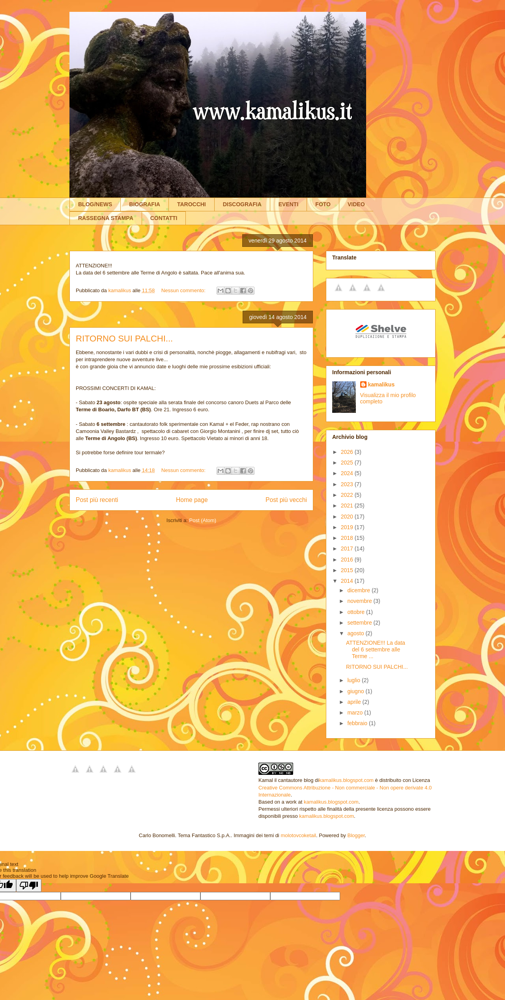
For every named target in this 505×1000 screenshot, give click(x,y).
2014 (348, 581)
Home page (192, 499)
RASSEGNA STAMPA (105, 218)
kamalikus (381, 384)
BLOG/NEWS (95, 204)
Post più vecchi (286, 499)
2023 (348, 484)
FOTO (323, 204)
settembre (360, 622)
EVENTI (289, 204)
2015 (348, 570)
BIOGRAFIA (144, 204)
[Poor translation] (28, 885)
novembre (360, 601)
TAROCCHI (191, 204)
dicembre (359, 590)
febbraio (357, 723)
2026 (348, 452)
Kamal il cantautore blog (285, 780)
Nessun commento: (184, 290)
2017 (348, 548)
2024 (348, 473)
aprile (354, 702)
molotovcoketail (298, 835)
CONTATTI (164, 218)
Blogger (356, 835)
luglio (354, 680)
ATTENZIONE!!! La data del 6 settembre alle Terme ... (375, 649)
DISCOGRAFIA (242, 204)
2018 (348, 538)
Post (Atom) (203, 520)
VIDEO (356, 204)
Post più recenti (97, 499)
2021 (348, 505)
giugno (356, 691)
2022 (348, 495)
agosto (356, 633)
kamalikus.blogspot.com (346, 780)
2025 (348, 462)
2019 (348, 527)
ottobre (356, 612)
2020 (348, 516)
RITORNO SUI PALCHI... (124, 338)
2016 (348, 559)
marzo (355, 712)
